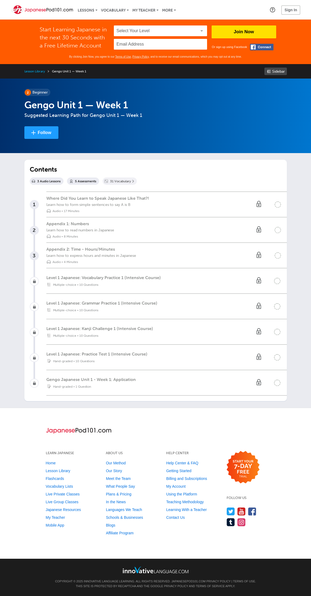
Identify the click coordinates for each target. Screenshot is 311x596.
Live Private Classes (63, 494)
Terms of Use (123, 56)
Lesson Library (34, 71)
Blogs (110, 525)
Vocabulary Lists (59, 486)
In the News (116, 502)
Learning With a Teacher (186, 510)
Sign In (290, 10)
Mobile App (55, 525)
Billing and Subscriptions (186, 478)
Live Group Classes (62, 502)
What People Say (120, 486)
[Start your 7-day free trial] (243, 467)
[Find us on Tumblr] (231, 522)
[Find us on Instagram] (241, 522)
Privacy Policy (140, 56)
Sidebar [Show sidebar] (278, 71)
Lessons (86, 10)
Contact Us (175, 517)
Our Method (116, 463)
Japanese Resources (63, 510)
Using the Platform (181, 494)
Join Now (244, 31)
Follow (44, 132)
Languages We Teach (124, 510)
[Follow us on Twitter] (231, 511)
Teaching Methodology (185, 502)
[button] (273, 9)
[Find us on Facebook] (252, 511)
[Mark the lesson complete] (278, 204)
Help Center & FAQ (182, 463)
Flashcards (55, 478)
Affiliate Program (119, 533)
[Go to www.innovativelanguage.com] (156, 569)
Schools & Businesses (124, 517)
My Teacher (143, 10)
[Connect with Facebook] (261, 47)
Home (51, 463)
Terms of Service (210, 586)
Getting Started (178, 471)
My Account (175, 486)
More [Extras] (167, 10)
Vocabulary (113, 10)
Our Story (114, 471)
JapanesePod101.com (188, 581)
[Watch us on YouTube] (241, 511)
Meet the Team (118, 478)
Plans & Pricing (118, 494)
